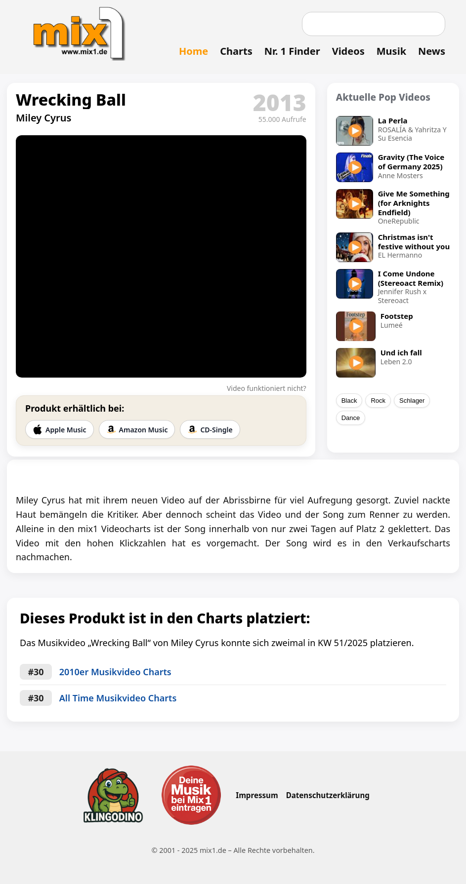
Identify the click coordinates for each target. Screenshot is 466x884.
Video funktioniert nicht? (266, 388)
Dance (350, 418)
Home (193, 51)
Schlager (411, 400)
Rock (378, 400)
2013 (279, 102)
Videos (348, 51)
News (431, 51)
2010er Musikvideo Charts (115, 672)
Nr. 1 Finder (292, 51)
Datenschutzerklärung (328, 795)
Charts (236, 51)
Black (349, 400)
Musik (391, 51)
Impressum (257, 795)
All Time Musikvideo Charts (118, 698)
